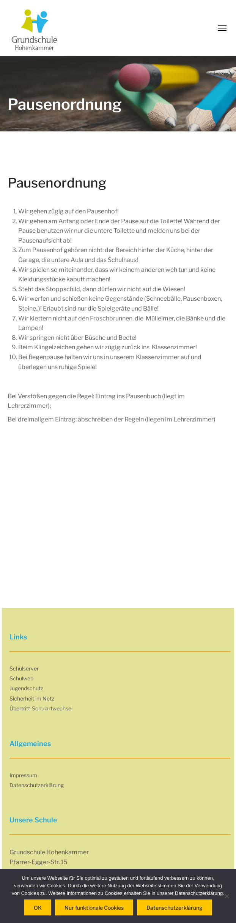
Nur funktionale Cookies (94, 907)
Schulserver (24, 668)
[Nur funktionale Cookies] (226, 896)
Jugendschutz (26, 688)
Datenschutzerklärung (36, 785)
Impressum (23, 775)
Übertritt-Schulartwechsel (40, 708)
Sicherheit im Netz (31, 698)
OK (38, 907)
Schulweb (21, 678)
